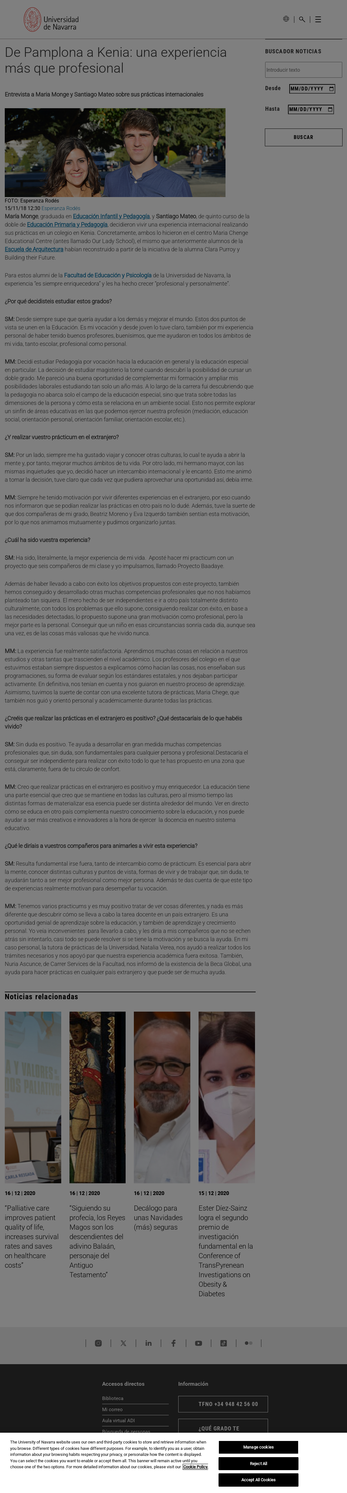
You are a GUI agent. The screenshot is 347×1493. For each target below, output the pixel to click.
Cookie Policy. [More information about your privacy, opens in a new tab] (195, 1466)
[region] (173, 1463)
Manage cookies (258, 1447)
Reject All (258, 1463)
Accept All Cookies (258, 1479)
